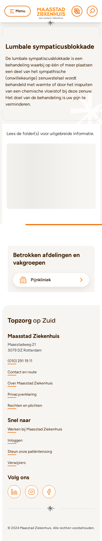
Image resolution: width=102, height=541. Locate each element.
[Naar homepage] (51, 16)
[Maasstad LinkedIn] (14, 491)
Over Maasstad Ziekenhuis (30, 383)
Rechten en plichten (25, 405)
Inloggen (15, 440)
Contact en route (22, 372)
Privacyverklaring (22, 394)
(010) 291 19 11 (20, 361)
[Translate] (77, 11)
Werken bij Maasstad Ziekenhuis (35, 429)
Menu (17, 11)
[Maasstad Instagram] (31, 491)
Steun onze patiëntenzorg (30, 451)
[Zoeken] (92, 11)
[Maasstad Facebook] (48, 491)
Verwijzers (17, 462)
